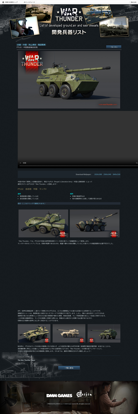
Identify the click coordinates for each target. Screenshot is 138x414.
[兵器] (19, 44)
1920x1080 (98, 174)
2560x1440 (107, 174)
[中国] (24, 44)
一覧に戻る (114, 47)
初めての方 (133, 2)
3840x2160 (116, 174)
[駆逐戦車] (42, 44)
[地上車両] (32, 44)
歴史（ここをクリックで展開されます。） (32, 203)
